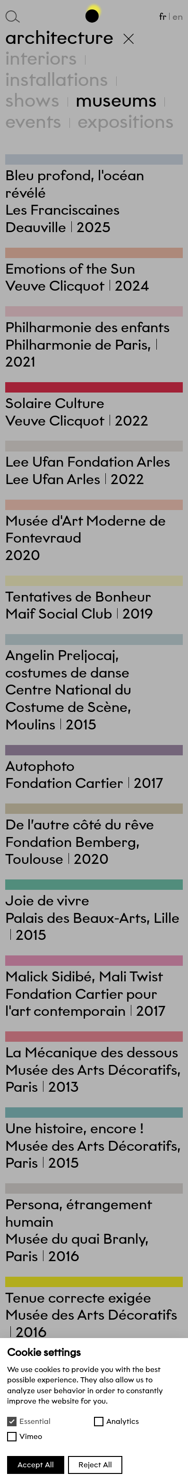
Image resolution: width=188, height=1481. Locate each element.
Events (33, 121)
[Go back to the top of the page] (94, 12)
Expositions (125, 121)
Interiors (41, 58)
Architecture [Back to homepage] (69, 37)
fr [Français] (162, 16)
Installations (56, 79)
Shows (32, 100)
